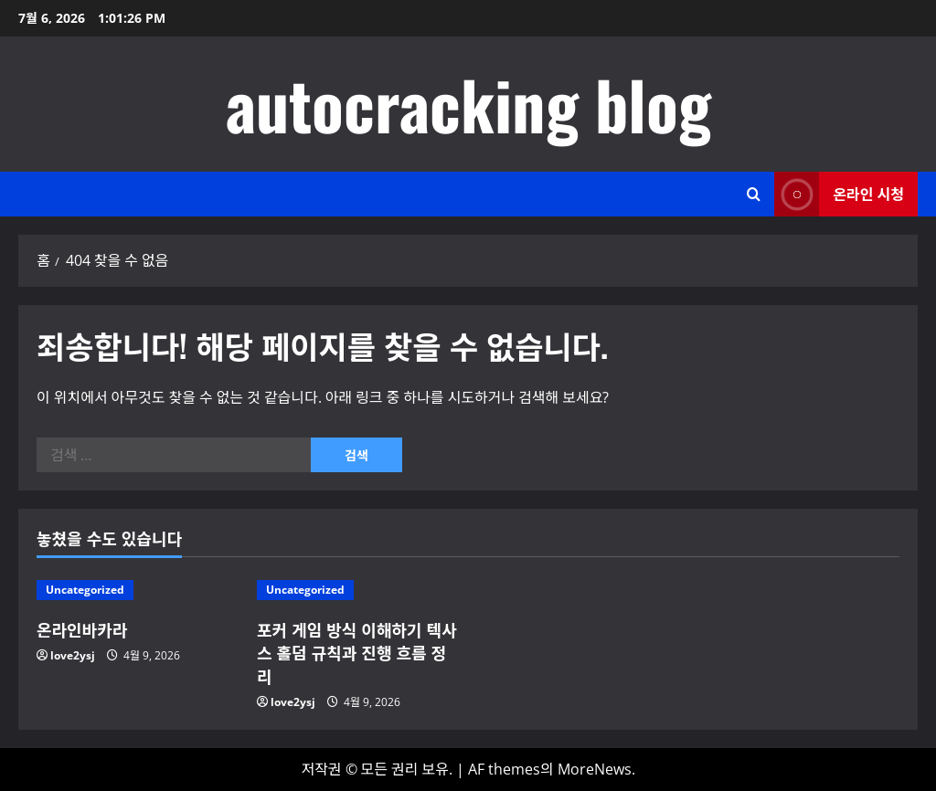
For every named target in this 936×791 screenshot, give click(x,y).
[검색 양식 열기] (753, 194)
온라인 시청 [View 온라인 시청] (839, 194)
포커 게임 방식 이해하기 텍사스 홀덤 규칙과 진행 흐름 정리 (357, 652)
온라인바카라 (82, 629)
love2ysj (72, 655)
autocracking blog (468, 104)
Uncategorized (85, 589)
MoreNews (595, 769)
